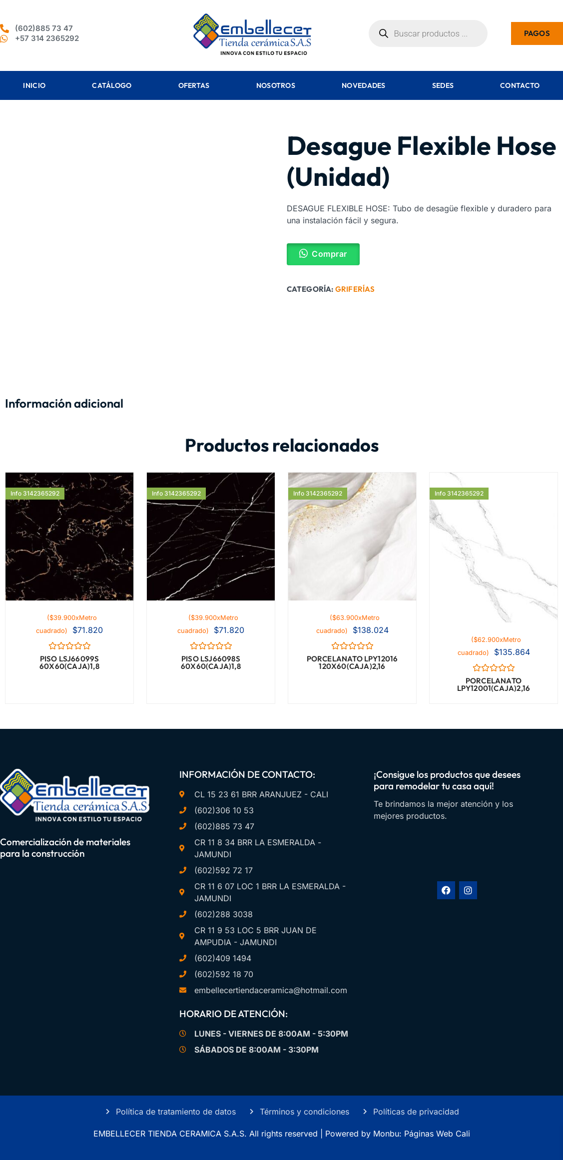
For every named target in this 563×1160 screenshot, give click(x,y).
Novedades (364, 85)
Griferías (355, 289)
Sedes (443, 85)
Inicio (34, 85)
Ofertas (194, 85)
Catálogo (111, 85)
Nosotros (275, 85)
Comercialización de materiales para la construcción (65, 847)
